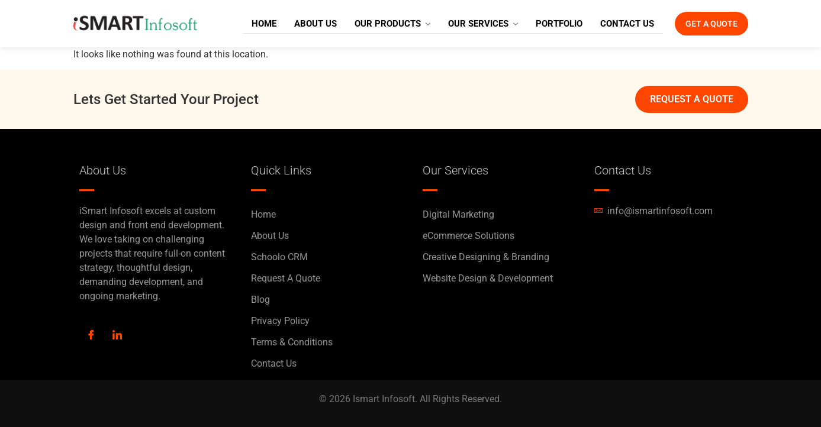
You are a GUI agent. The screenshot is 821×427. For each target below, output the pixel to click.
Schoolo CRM (279, 257)
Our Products (376, 23)
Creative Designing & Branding (486, 257)
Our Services (467, 23)
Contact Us (611, 23)
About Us (299, 23)
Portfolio (543, 23)
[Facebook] (91, 336)
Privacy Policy (280, 320)
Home (248, 23)
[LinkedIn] (117, 336)
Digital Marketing (458, 214)
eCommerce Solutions (468, 235)
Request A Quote (285, 278)
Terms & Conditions (292, 342)
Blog (260, 299)
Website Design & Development (488, 278)
